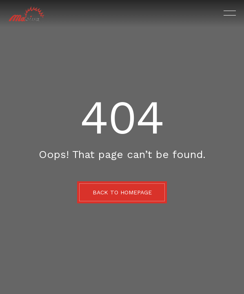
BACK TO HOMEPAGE (122, 192)
